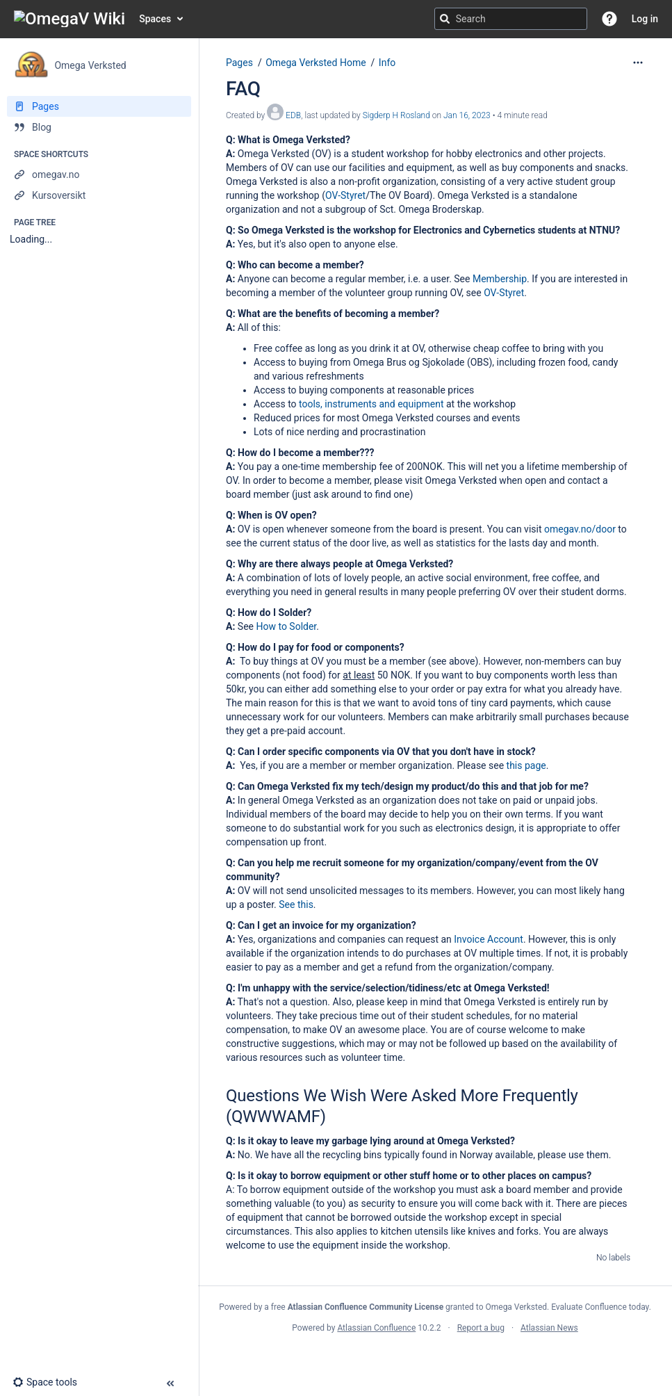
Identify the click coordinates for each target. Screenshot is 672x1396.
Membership (500, 278)
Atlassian (435, 1358)
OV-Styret (345, 195)
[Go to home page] (69, 19)
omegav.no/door (580, 529)
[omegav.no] (99, 174)
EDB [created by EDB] (293, 115)
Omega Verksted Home (315, 62)
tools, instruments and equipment (371, 403)
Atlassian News (549, 1328)
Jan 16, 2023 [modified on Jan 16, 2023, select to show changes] (467, 115)
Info (387, 62)
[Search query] (510, 19)
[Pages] (99, 106)
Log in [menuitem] (645, 18)
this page (526, 765)
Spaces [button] (155, 18)
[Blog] (99, 127)
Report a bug (481, 1328)
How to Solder (286, 626)
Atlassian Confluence (376, 1328)
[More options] (638, 62)
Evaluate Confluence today (599, 1307)
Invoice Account (488, 939)
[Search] (444, 18)
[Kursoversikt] (99, 195)
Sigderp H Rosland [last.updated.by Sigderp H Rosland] (396, 115)
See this (296, 904)
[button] (609, 19)
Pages (239, 62)
